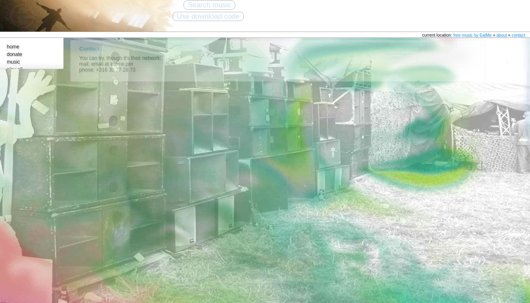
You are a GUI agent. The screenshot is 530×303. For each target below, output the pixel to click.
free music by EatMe (472, 35)
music (13, 62)
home (13, 47)
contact (518, 35)
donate (14, 54)
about (501, 35)
